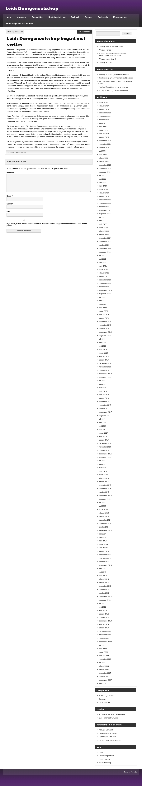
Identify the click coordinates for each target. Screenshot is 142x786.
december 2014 (105, 520)
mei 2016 (102, 468)
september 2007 (105, 680)
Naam (9, 199)
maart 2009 (103, 652)
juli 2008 (102, 663)
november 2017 (105, 405)
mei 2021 (102, 262)
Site (8, 215)
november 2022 (105, 203)
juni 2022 (102, 221)
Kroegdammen (120, 17)
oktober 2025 (104, 120)
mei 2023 (102, 182)
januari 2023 (104, 196)
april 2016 (103, 471)
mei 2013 (102, 572)
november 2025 (105, 116)
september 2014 (105, 530)
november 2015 (105, 489)
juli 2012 (102, 603)
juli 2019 (102, 339)
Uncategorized (20, 152)
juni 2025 (102, 123)
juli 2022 (102, 217)
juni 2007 (102, 683)
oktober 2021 (104, 245)
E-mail (10, 207)
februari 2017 (104, 436)
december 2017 (105, 402)
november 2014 (105, 523)
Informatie (21, 17)
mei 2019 (102, 346)
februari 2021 (104, 273)
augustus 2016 (105, 457)
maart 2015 (103, 509)
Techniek (75, 17)
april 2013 (103, 576)
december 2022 (105, 200)
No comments (85, 32)
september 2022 (105, 210)
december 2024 (105, 141)
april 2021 (103, 266)
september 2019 (105, 332)
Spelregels (103, 17)
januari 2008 (104, 670)
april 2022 (103, 224)
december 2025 (105, 113)
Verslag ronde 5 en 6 (107, 59)
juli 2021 (102, 255)
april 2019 (103, 349)
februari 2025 (104, 134)
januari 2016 (104, 482)
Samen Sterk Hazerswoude (110, 740)
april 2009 (103, 649)
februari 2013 (104, 579)
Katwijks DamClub (106, 730)
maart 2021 (103, 269)
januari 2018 (104, 398)
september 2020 (105, 290)
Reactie (10, 173)
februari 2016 (104, 478)
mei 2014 (102, 537)
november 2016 (105, 447)
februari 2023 (104, 193)
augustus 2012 (105, 600)
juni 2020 (102, 301)
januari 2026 (104, 109)
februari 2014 (104, 548)
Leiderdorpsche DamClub (109, 733)
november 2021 (105, 242)
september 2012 (105, 596)
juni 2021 (102, 259)
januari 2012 (104, 614)
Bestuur (88, 17)
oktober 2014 (104, 527)
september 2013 (105, 565)
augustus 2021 (105, 252)
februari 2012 (104, 610)
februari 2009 (104, 656)
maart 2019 (103, 353)
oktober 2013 (104, 562)
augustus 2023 (105, 172)
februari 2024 (104, 158)
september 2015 (105, 496)
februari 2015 (104, 513)
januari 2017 (104, 440)
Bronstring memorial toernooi (19, 23)
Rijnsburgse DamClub (107, 737)
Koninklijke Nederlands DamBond (112, 714)
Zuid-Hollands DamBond (108, 718)
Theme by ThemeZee (131, 772)
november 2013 (105, 558)
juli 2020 (102, 297)
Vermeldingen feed (106, 756)
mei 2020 (102, 304)
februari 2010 (104, 624)
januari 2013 (104, 583)
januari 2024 (104, 161)
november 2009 (105, 635)
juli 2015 (102, 502)
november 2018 (105, 367)
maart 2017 (103, 433)
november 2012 (105, 589)
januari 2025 (104, 137)
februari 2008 (104, 666)
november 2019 (105, 325)
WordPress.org (105, 763)
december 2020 (105, 280)
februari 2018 (104, 395)
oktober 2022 (104, 207)
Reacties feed (104, 759)
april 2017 (103, 429)
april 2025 (103, 127)
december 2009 (105, 631)
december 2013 (105, 555)
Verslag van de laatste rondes (111, 46)
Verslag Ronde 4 (106, 62)
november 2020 (105, 283)
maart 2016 (103, 475)
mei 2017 (102, 426)
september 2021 (105, 248)
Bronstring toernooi (106, 695)
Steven (10, 32)
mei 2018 (102, 388)
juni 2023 (102, 179)
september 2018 (105, 374)
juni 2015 (102, 506)
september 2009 (105, 642)
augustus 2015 (105, 499)
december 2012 (105, 586)
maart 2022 (103, 228)
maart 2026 (103, 102)
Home (8, 17)
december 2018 (105, 363)
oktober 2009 (104, 638)
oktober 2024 (104, 148)
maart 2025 (103, 130)
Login (101, 752)
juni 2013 (102, 569)
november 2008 (105, 659)
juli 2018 (102, 381)
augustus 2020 (105, 294)
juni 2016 (102, 464)
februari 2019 (104, 356)
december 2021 (105, 238)
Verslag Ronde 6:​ (106, 50)
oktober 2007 (104, 676)
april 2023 (103, 186)
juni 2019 (102, 342)
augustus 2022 (105, 214)
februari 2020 (104, 315)
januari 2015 (104, 516)
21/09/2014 (18, 32)
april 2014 (103, 541)
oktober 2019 (104, 329)
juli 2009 (102, 645)
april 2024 (103, 155)
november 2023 (105, 168)
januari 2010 (104, 628)
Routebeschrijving (57, 17)
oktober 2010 (104, 617)
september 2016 (105, 454)
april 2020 (103, 308)
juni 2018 (102, 384)
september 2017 (105, 412)
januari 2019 (104, 360)
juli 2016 (102, 461)
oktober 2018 (104, 370)
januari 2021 (104, 276)
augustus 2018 (105, 377)
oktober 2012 (104, 593)
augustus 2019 (105, 335)
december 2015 (105, 485)
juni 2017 (102, 422)
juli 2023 (102, 175)
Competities (37, 17)
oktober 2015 (104, 492)
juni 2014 (102, 534)
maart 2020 (103, 311)
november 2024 (105, 144)
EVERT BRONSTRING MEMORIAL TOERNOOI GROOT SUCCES (112, 54)
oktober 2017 (104, 409)
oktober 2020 (104, 287)
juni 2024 (102, 151)
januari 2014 (104, 551)
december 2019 (105, 322)
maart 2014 (103, 544)
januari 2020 (104, 318)
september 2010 (105, 621)
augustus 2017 (105, 416)
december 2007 (105, 673)
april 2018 (103, 391)
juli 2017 (102, 419)
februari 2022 (104, 231)
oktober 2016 (104, 450)
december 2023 (105, 165)
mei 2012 (102, 607)
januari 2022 (104, 235)
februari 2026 (104, 106)
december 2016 (105, 443)
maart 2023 (103, 189)
